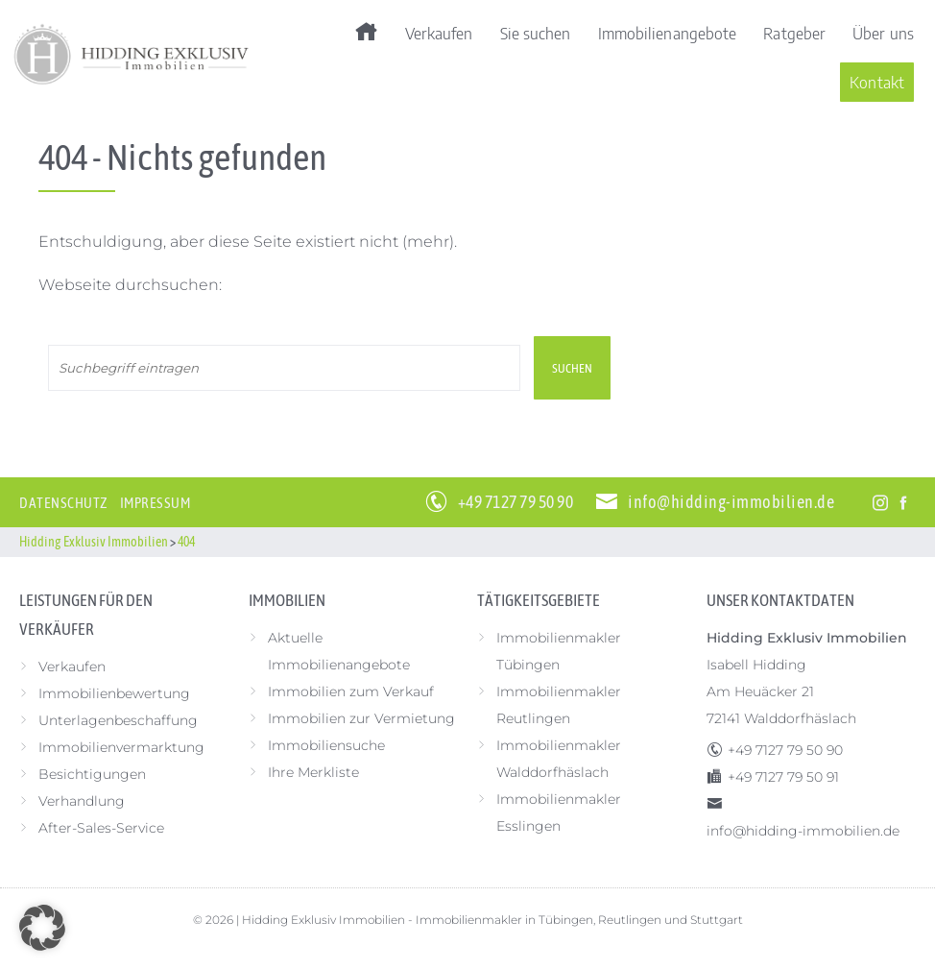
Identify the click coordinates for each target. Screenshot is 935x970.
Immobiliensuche (326, 745)
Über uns (883, 32)
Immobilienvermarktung (121, 747)
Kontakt (877, 81)
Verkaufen (439, 32)
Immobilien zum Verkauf (351, 691)
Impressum (155, 503)
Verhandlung (81, 801)
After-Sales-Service (101, 828)
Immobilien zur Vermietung (361, 718)
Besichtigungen (92, 774)
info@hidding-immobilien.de (731, 502)
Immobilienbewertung (114, 693)
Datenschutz (63, 503)
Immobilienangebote (667, 32)
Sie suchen (535, 32)
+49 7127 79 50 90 (516, 502)
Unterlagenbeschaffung (118, 720)
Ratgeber (794, 32)
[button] (42, 927)
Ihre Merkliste (313, 772)
